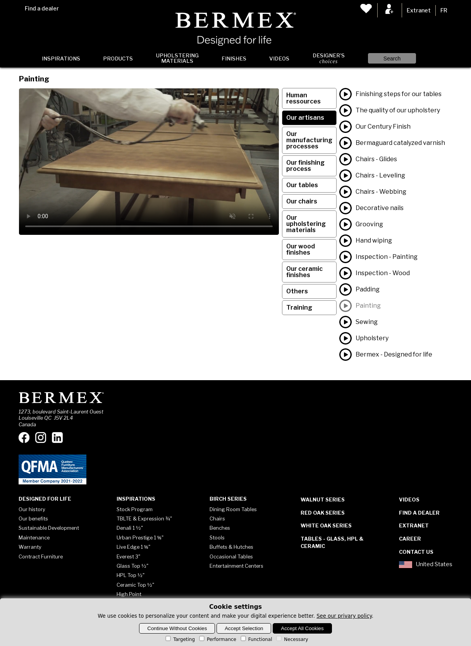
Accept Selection (244, 628)
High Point (129, 594)
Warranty (30, 547)
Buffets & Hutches (231, 547)
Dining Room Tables (233, 509)
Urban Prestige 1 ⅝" (140, 537)
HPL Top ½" (130, 575)
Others (297, 291)
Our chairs (301, 201)
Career (410, 539)
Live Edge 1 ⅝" (133, 547)
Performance (217, 639)
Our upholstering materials (306, 224)
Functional (255, 639)
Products (118, 58)
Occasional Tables (231, 556)
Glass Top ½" (132, 566)
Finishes (234, 58)
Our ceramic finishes (304, 272)
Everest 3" (128, 556)
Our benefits (33, 518)
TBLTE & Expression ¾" (144, 518)
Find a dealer (42, 8)
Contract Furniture (41, 556)
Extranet (419, 10)
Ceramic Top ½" (135, 585)
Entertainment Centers (236, 566)
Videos (279, 58)
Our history (32, 509)
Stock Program (135, 509)
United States (425, 564)
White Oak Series (326, 525)
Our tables (302, 185)
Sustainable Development (49, 528)
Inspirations (61, 58)
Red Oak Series (323, 513)
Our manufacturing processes (309, 140)
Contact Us (416, 552)
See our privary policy (344, 616)
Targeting (179, 639)
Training (299, 307)
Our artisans (305, 117)
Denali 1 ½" (130, 528)
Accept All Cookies (302, 628)
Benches (220, 528)
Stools (217, 537)
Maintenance (34, 537)
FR (443, 10)
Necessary (291, 639)
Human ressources (303, 98)
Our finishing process (305, 165)
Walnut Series (323, 499)
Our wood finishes (300, 249)
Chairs (217, 518)
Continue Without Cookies (177, 628)
